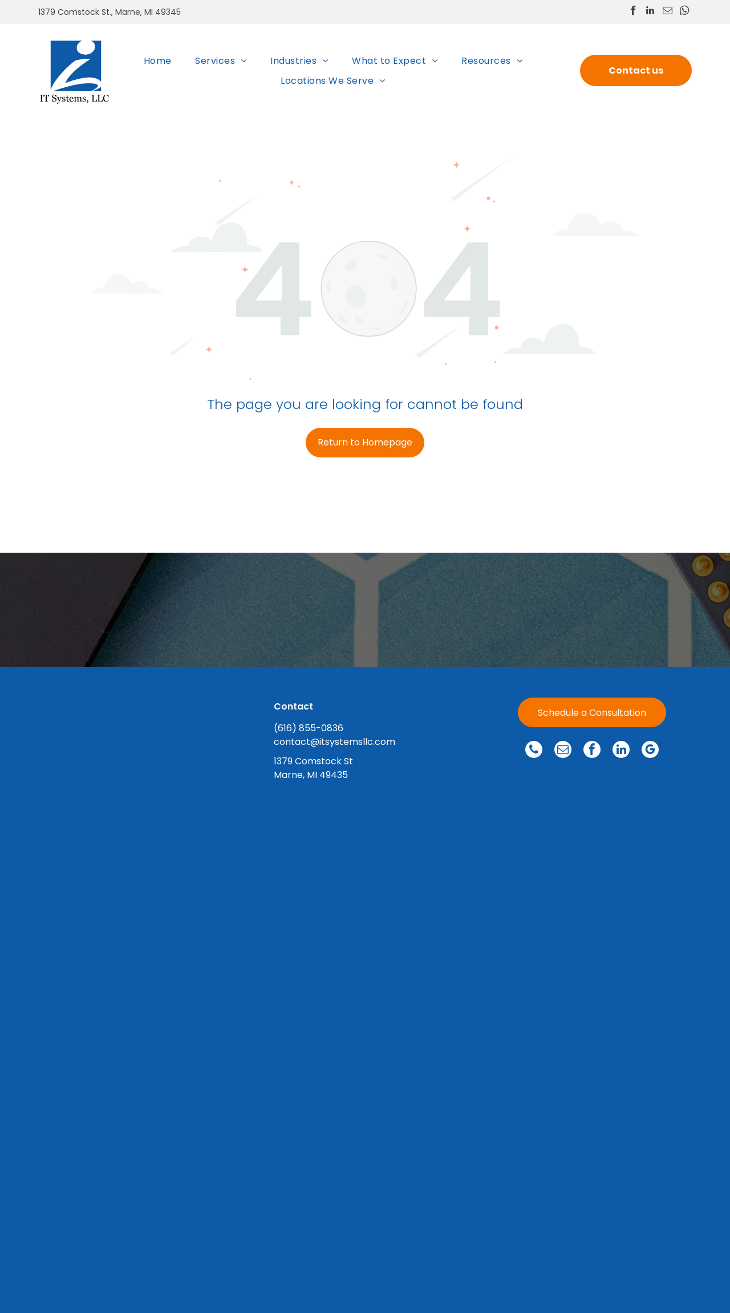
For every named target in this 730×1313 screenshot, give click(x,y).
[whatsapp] (685, 12)
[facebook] (633, 12)
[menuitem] (157, 60)
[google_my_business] (650, 751)
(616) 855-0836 (308, 728)
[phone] (533, 751)
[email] (667, 12)
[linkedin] (650, 12)
